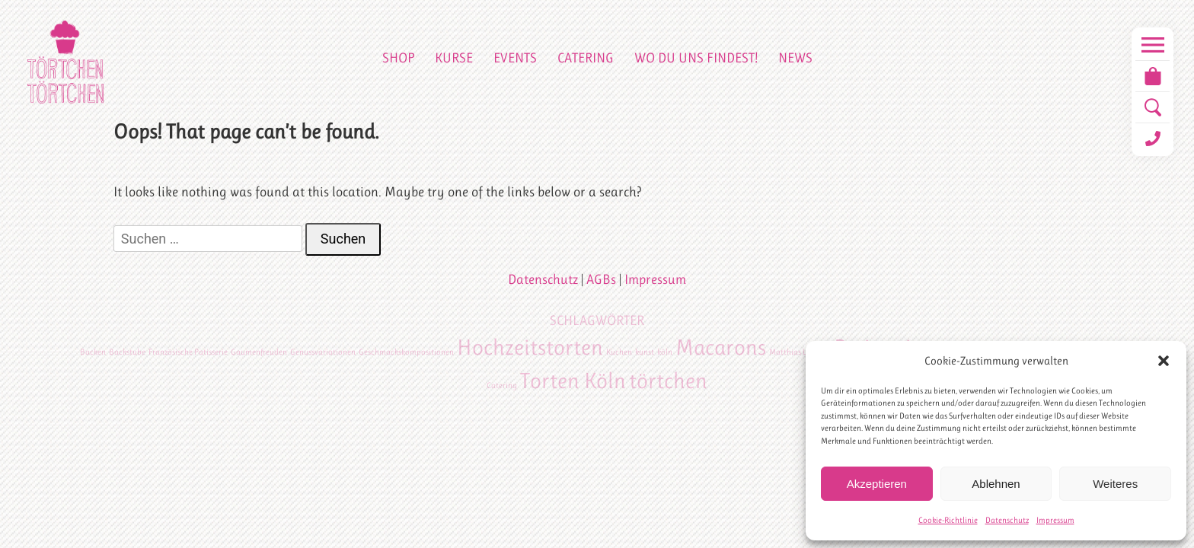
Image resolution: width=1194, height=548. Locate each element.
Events (515, 57)
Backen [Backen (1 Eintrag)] (93, 352)
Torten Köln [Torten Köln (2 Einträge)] (573, 380)
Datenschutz (1007, 520)
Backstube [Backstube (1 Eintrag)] (127, 352)
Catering (585, 57)
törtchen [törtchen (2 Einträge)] (668, 380)
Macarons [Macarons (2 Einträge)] (720, 347)
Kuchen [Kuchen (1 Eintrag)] (619, 352)
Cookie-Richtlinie (948, 520)
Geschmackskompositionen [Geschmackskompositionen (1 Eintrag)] (406, 352)
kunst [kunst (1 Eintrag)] (644, 352)
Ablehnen (996, 483)
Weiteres (1115, 483)
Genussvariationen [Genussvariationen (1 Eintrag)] (323, 352)
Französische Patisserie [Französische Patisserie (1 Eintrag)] (188, 352)
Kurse (454, 57)
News (795, 57)
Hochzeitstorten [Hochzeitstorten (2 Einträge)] (530, 347)
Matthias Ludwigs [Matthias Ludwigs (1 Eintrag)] (800, 352)
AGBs (601, 279)
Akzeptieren (877, 483)
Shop (398, 57)
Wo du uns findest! (696, 57)
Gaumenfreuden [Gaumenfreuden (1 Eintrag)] (259, 352)
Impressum (1055, 520)
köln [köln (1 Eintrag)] (664, 352)
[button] (1163, 360)
